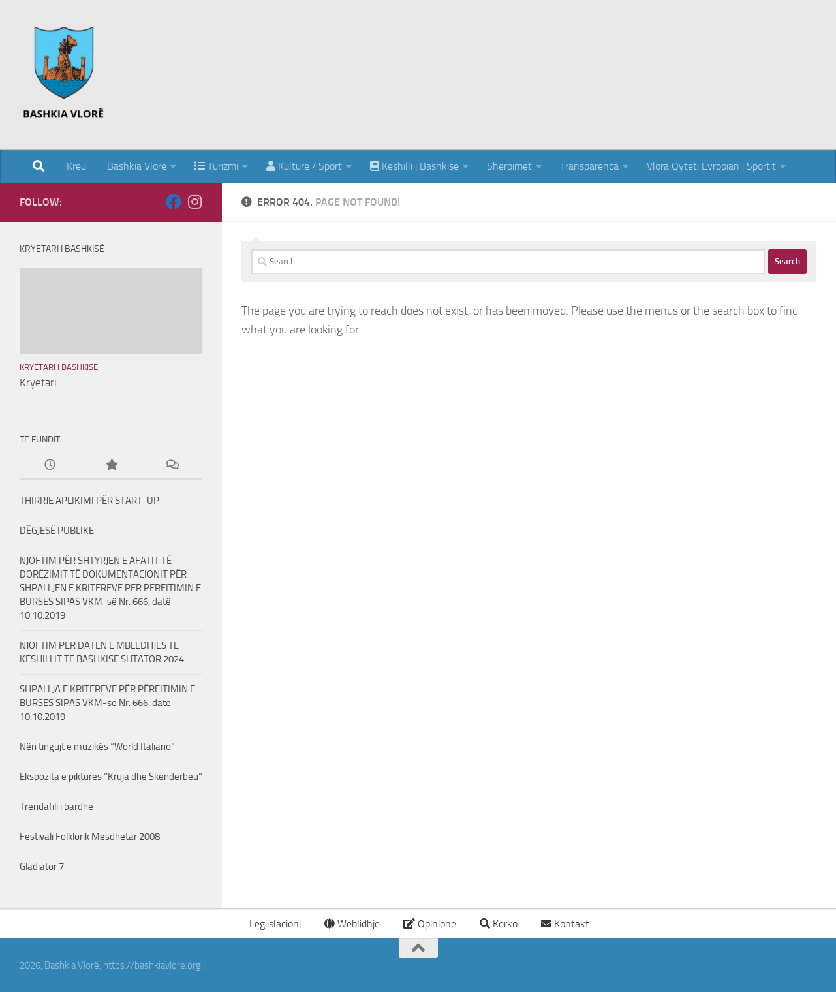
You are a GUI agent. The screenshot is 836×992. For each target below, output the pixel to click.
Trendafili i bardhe (56, 807)
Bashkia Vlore (135, 166)
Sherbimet (509, 166)
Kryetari (38, 382)
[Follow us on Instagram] (194, 201)
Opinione (429, 924)
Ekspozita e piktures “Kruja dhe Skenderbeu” (111, 777)
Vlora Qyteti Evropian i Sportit (711, 166)
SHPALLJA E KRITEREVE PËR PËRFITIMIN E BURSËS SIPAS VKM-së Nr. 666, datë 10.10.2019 (107, 702)
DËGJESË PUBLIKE (57, 530)
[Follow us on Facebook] (173, 201)
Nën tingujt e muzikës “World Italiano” (97, 746)
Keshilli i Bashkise (414, 166)
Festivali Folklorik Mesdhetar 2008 (90, 837)
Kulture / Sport (304, 166)
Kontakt (565, 924)
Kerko (499, 924)
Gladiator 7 (42, 867)
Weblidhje (352, 924)
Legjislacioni (274, 924)
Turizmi (216, 166)
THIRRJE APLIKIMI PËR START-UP (89, 500)
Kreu (76, 166)
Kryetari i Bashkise (59, 367)
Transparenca (589, 166)
